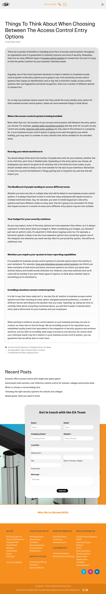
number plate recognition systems (48, 125)
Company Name (39, 434)
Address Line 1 (36, 453)
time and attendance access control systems (57, 264)
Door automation (83, 551)
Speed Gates (35, 539)
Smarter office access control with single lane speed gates (32, 378)
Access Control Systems (18, 347)
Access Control (36, 548)
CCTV (79, 548)
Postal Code (35, 469)
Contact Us (57, 539)
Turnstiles (34, 542)
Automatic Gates (83, 542)
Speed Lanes (81, 559)
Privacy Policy (66, 586)
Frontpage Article (36, 347)
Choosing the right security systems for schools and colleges (34, 391)
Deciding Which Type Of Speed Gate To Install (26, 350)
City (32, 461)
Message (35, 474)
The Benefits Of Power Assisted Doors (23, 353)
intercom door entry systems (40, 129)
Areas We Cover (59, 542)
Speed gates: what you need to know (23, 395)
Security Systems (37, 545)
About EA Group (60, 536)
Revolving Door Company (63, 556)
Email (67, 423)
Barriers (79, 545)
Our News (47, 347)
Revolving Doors (36, 536)
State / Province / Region (73, 461)
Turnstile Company (61, 553)
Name (34, 423)
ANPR (78, 539)
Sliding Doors (35, 551)
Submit (62, 490)
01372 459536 (50, 4)
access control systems (53, 58)
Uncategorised (82, 565)
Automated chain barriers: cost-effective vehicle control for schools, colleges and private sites (50, 383)
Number (68, 434)
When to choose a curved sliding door (23, 387)
